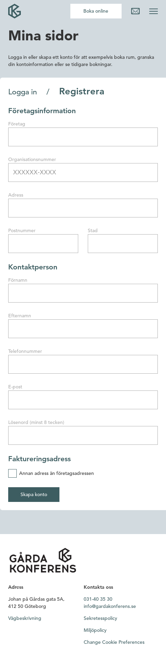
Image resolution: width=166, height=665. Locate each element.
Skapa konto (33, 494)
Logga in (22, 92)
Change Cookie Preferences (114, 642)
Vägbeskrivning (24, 618)
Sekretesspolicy (100, 618)
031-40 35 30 (98, 599)
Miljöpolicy (95, 630)
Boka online (95, 11)
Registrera (82, 91)
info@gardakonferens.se (110, 606)
